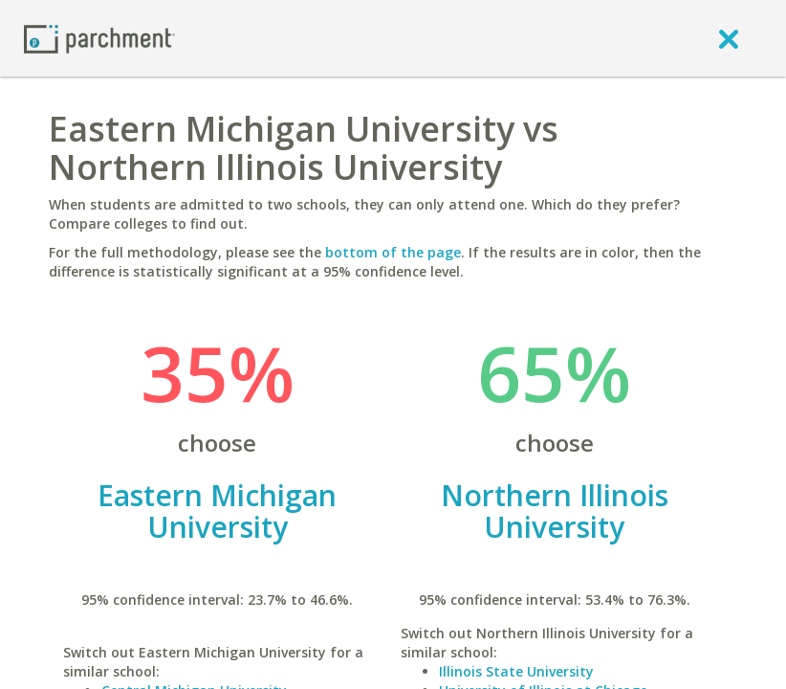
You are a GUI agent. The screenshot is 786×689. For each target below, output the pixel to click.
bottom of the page (393, 252)
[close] (729, 38)
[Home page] (99, 38)
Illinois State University (516, 671)
